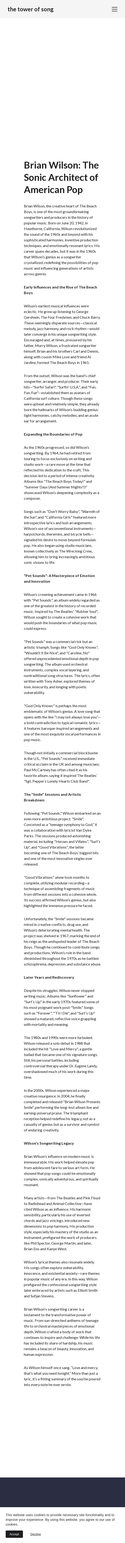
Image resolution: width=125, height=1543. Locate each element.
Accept (14, 1534)
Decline (35, 1534)
